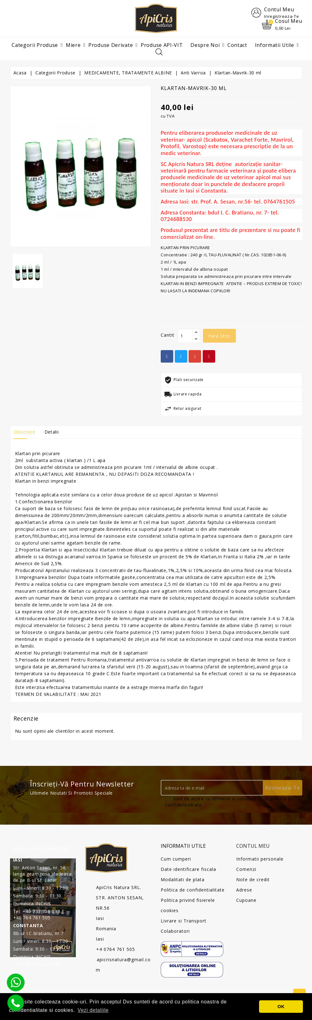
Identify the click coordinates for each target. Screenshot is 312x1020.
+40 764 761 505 (32, 918)
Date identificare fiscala (188, 869)
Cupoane (246, 900)
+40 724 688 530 (41, 964)
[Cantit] (185, 336)
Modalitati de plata (183, 879)
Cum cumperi (176, 859)
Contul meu (253, 846)
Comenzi (246, 869)
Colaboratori (175, 931)
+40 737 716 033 (41, 911)
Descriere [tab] (24, 432)
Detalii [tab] (51, 432)
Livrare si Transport (183, 921)
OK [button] (281, 1006)
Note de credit (253, 879)
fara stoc (219, 336)
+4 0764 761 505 (115, 949)
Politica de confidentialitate (193, 890)
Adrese (244, 890)
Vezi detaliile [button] (93, 1010)
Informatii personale (259, 859)
